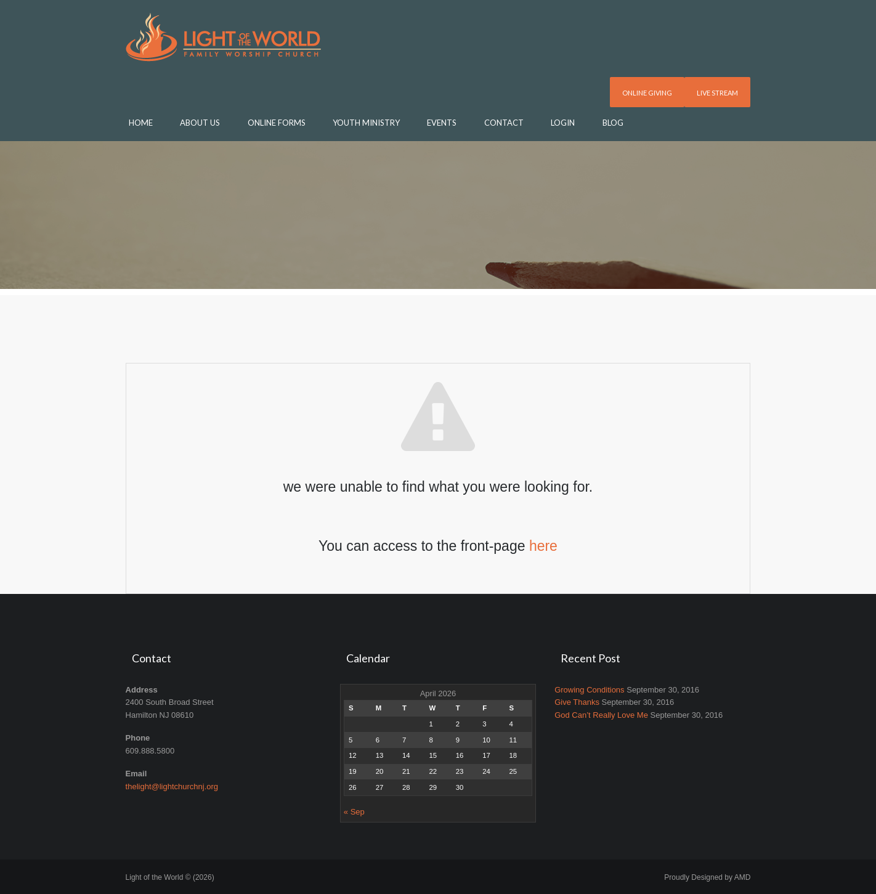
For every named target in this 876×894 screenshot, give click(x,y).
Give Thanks (576, 702)
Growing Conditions (589, 689)
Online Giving (647, 93)
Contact (504, 123)
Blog (612, 123)
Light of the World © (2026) (170, 877)
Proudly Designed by (707, 877)
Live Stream (717, 93)
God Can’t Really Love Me (601, 715)
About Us (200, 123)
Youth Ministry (366, 123)
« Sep (354, 811)
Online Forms (277, 123)
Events (441, 123)
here (543, 546)
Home (141, 123)
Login (563, 123)
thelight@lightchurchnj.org (172, 786)
